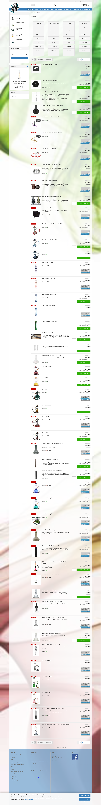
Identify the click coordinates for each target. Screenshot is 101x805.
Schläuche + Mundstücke (63, 9)
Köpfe (55, 9)
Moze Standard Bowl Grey (48, 530)
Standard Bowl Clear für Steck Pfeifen (51, 355)
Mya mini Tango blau (47, 482)
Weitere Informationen (85, 802)
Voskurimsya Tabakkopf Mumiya (50, 180)
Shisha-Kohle (50, 9)
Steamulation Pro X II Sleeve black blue (51, 546)
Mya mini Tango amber (48, 378)
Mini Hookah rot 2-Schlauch (49, 148)
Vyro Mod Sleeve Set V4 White (49, 344)
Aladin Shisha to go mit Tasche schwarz (52, 601)
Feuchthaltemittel (55, 754)
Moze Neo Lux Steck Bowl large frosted (51, 633)
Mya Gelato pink (46, 416)
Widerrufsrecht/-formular (16, 762)
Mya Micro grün (46, 389)
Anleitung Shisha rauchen (57, 757)
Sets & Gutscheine (74, 9)
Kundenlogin (78, 1)
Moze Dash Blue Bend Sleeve (49, 294)
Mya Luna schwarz (46, 660)
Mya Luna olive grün (47, 676)
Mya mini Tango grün (47, 498)
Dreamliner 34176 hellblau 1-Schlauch (51, 239)
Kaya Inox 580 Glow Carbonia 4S (50, 64)
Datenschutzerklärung (29, 799)
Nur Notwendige (85, 799)
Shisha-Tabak (43, 9)
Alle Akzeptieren (85, 795)
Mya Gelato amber (46, 405)
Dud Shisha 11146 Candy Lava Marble (51, 574)
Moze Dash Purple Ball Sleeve (49, 262)
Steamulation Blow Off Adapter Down (51, 164)
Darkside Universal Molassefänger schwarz (52, 105)
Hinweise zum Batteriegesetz (17, 764)
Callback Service (14, 776)
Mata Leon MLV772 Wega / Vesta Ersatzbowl (53, 617)
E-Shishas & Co (35, 9)
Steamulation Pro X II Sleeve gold (50, 459)
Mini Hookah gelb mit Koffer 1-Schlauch (52, 132)
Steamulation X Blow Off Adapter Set (51, 644)
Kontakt (12, 759)
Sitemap (12, 769)
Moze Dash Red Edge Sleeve (49, 278)
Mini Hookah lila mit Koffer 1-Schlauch (51, 116)
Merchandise (87, 9)
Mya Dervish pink (46, 692)
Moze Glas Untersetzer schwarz (50, 80)
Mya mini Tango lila (47, 366)
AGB (12, 766)
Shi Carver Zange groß (47, 332)
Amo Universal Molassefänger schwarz (51, 196)
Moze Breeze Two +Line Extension (50, 92)
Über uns (13, 757)
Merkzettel (87, 1)
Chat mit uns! (14, 778)
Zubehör (82, 9)
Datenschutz (13, 774)
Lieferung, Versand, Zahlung (17, 771)
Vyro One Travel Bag (47, 208)
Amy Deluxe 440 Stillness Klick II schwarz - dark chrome (56, 724)
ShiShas (29, 9)
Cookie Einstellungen (15, 781)
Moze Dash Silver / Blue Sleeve (49, 305)
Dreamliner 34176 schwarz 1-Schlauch (51, 251)
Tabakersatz (54, 756)
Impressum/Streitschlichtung (17, 755)
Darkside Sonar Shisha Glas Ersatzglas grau (53, 443)
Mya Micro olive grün (47, 514)
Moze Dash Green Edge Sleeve (49, 321)
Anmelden (19, 58)
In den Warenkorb (83, 87)
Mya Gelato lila (45, 432)
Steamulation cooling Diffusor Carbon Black (53, 708)
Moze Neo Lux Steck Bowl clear (50, 590)
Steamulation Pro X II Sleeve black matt (52, 470)
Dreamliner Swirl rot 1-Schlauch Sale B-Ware (53, 224)
